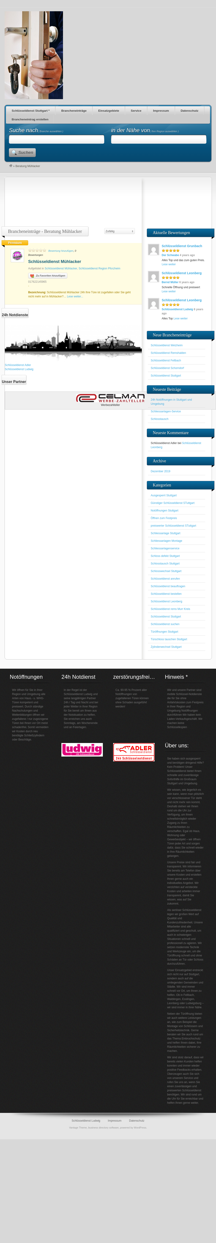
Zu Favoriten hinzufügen (47, 276)
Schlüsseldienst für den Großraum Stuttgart (34, 55)
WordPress (140, 1127)
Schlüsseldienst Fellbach (166, 360)
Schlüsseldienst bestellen (166, 593)
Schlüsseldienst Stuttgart (166, 375)
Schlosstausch (159, 419)
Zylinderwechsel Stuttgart (166, 646)
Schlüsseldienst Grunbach (182, 246)
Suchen (25, 152)
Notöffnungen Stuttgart (164, 510)
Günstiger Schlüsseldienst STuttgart (172, 503)
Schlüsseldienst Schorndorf (167, 368)
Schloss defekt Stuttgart (165, 556)
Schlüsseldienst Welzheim (167, 345)
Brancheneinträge (74, 110)
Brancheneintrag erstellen (30, 119)
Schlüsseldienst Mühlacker (54, 261)
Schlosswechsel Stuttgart (166, 571)
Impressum (161, 110)
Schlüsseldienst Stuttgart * (30, 110)
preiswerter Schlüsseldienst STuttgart (173, 525)
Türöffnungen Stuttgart (164, 631)
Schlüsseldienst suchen (165, 624)
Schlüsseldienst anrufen (165, 578)
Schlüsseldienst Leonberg (182, 273)
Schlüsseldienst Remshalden (168, 353)
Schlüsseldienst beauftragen (168, 586)
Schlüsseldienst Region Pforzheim (99, 268)
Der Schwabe (170, 255)
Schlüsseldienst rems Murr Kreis (170, 609)
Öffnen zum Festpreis (164, 518)
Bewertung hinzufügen (60, 250)
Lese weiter (169, 264)
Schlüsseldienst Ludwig (19, 369)
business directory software (103, 1127)
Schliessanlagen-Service (166, 411)
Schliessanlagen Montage (166, 540)
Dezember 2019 (160, 471)
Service (136, 110)
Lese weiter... (75, 296)
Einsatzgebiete (108, 110)
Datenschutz (189, 110)
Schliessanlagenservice (165, 548)
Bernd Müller (170, 282)
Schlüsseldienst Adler (18, 365)
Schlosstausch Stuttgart (165, 563)
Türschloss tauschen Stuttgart (169, 639)
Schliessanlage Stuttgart (165, 533)
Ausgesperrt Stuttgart (164, 495)
